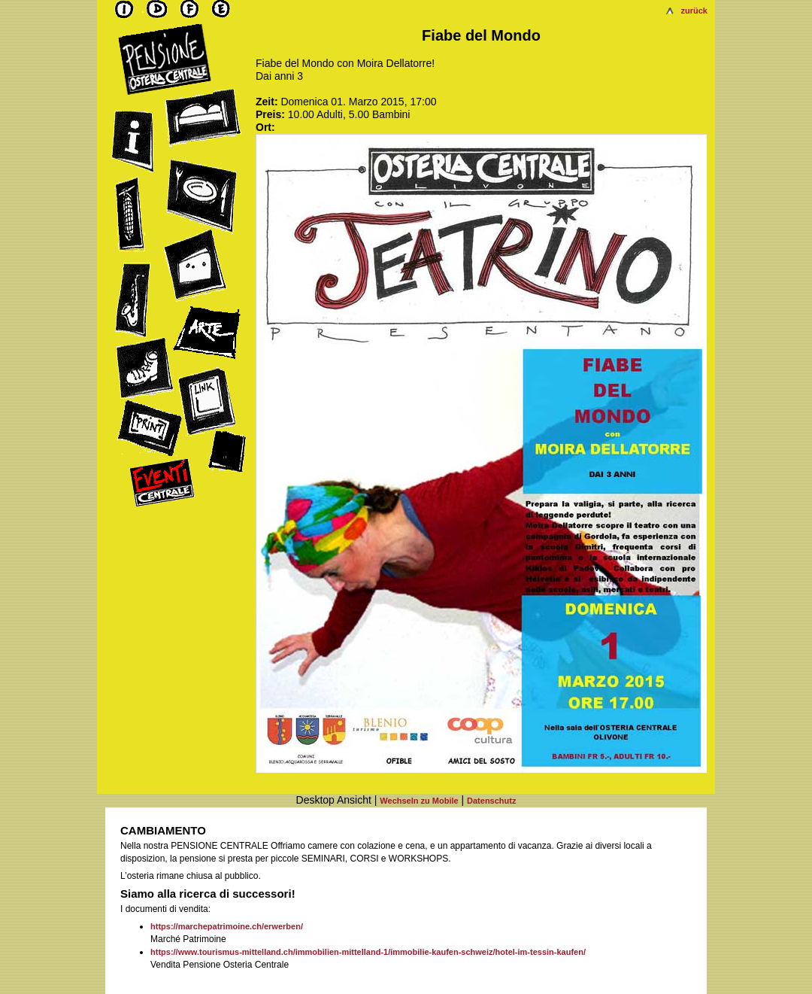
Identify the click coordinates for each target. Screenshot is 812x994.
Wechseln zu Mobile (419, 800)
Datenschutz (491, 800)
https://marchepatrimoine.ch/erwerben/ (226, 926)
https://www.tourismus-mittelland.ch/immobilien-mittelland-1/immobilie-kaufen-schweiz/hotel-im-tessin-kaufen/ (368, 951)
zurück (694, 10)
